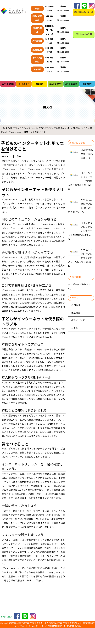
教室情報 (75, 312)
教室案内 (39, 83)
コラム (74, 327)
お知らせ (75, 305)
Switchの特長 (8, 83)
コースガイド (23, 83)
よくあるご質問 (71, 83)
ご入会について (55, 83)
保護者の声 (87, 83)
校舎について (78, 320)
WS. (79, 625)
